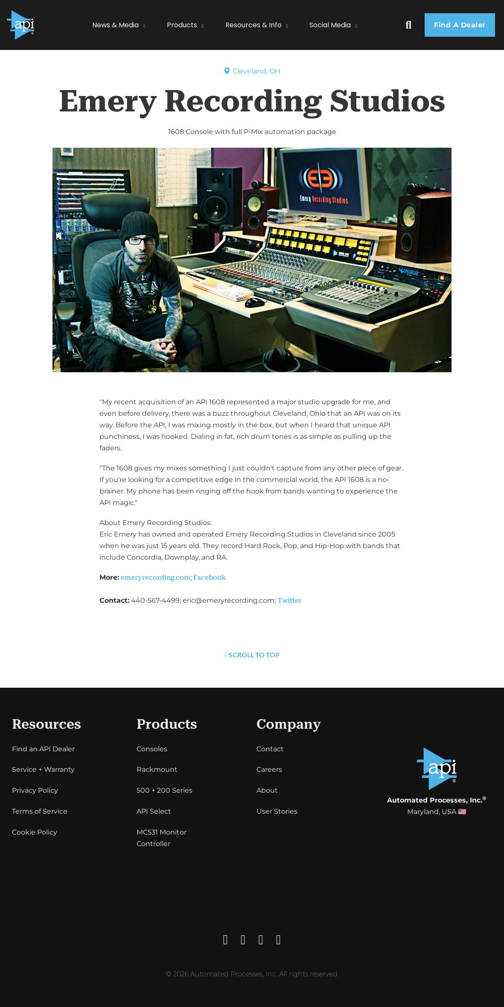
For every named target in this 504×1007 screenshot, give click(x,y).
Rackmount (157, 769)
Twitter (289, 600)
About (267, 790)
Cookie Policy (34, 832)
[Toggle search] (408, 25)
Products (182, 25)
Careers (269, 769)
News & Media (115, 25)
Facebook (209, 577)
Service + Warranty (43, 769)
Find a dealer (460, 25)
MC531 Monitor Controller (161, 838)
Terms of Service (39, 811)
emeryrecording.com (155, 577)
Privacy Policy (35, 790)
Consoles (152, 749)
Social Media (330, 25)
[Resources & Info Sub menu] (291, 25)
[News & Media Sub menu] (148, 25)
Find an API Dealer (43, 749)
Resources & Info (253, 25)
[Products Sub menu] (207, 25)
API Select (154, 811)
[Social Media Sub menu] (360, 25)
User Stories (276, 811)
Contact (270, 749)
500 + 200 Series (164, 790)
